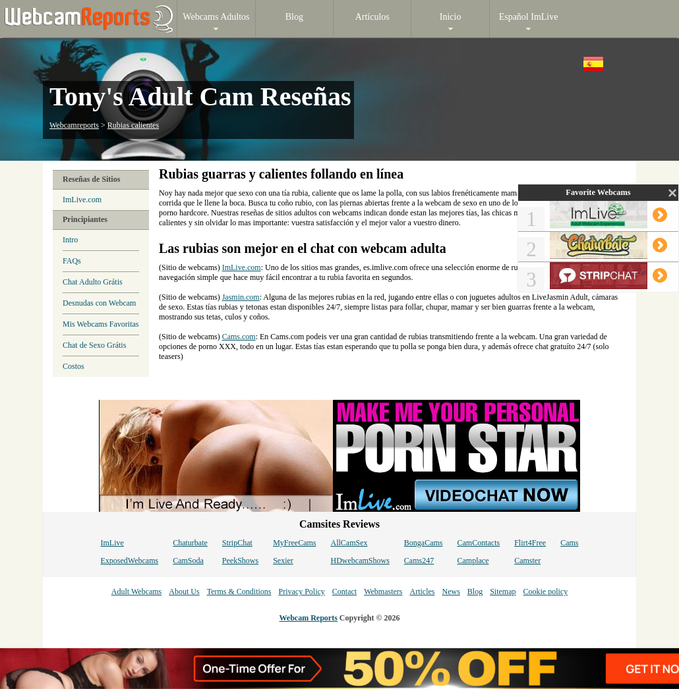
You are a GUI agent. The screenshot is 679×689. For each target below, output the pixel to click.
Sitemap (503, 591)
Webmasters (383, 591)
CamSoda (188, 560)
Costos (73, 366)
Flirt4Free (530, 542)
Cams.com (239, 336)
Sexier (283, 560)
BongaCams (423, 542)
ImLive (111, 542)
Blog (475, 591)
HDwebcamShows (360, 560)
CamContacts (479, 542)
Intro (70, 239)
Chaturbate (190, 542)
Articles (421, 591)
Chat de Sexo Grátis (94, 345)
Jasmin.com (241, 297)
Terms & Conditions (239, 591)
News (450, 591)
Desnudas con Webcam (99, 303)
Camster (527, 560)
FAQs (72, 260)
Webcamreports (74, 125)
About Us (184, 591)
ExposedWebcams (129, 560)
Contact (344, 591)
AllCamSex (349, 542)
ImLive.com (82, 199)
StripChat (237, 542)
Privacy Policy (301, 591)
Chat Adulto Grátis (93, 282)
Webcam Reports (309, 617)
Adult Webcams (136, 591)
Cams (569, 542)
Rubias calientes (133, 125)
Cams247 (419, 560)
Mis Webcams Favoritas (100, 324)
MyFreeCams (294, 542)
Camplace (473, 560)
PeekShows (240, 560)
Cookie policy (545, 591)
